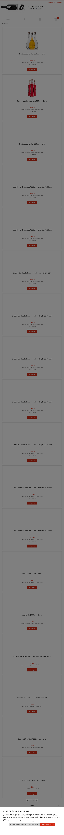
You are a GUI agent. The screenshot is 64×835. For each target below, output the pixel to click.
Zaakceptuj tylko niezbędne (18, 824)
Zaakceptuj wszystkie (47, 824)
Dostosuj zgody (33, 824)
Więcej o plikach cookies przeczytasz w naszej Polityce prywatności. (21, 821)
